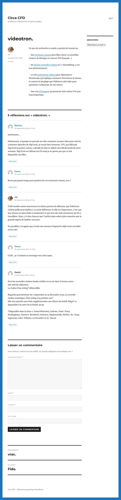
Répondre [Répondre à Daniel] (12, 325)
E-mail (12, 405)
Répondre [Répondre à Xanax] (12, 187)
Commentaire (15, 357)
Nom (11, 393)
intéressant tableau (46, 75)
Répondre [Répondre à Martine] (12, 161)
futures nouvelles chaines (45, 65)
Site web (12, 416)
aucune (11, 61)
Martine (18, 125)
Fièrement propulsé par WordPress (30, 490)
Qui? (111, 18)
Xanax (17, 171)
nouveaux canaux (43, 55)
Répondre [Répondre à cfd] (12, 236)
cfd (9, 55)
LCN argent (44, 91)
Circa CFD (16, 18)
